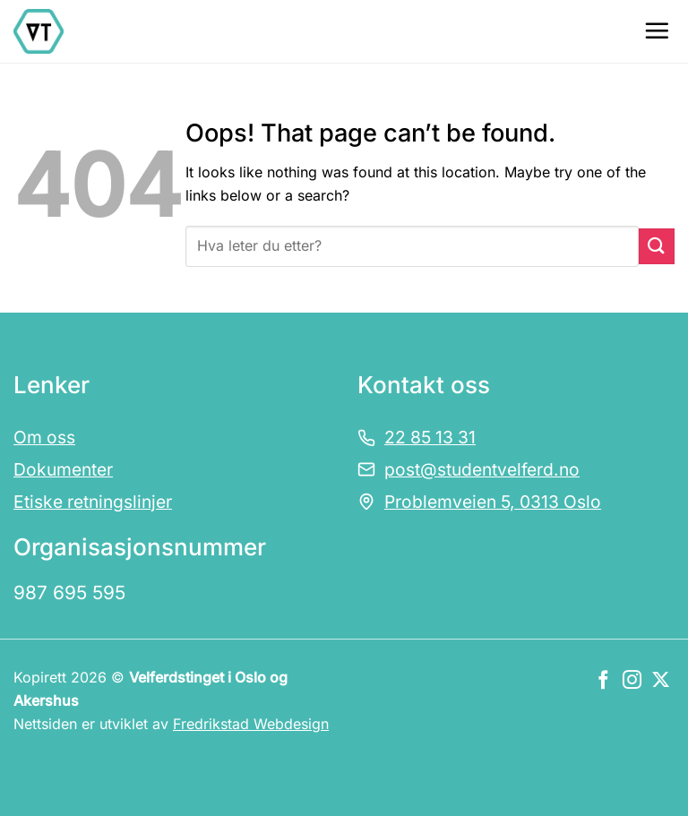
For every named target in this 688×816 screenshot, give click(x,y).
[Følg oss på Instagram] (632, 681)
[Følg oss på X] (660, 681)
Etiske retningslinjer (92, 501)
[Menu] (657, 30)
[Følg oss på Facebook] (603, 681)
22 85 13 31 (430, 437)
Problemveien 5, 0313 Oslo (492, 501)
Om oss (44, 437)
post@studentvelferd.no (482, 469)
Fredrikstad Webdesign (251, 724)
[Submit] (657, 245)
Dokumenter (63, 469)
